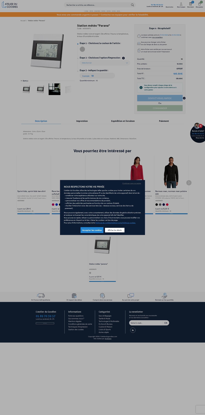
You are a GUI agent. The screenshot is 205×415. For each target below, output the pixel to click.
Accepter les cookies (92, 230)
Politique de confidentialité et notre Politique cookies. (115, 222)
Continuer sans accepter (131, 183)
